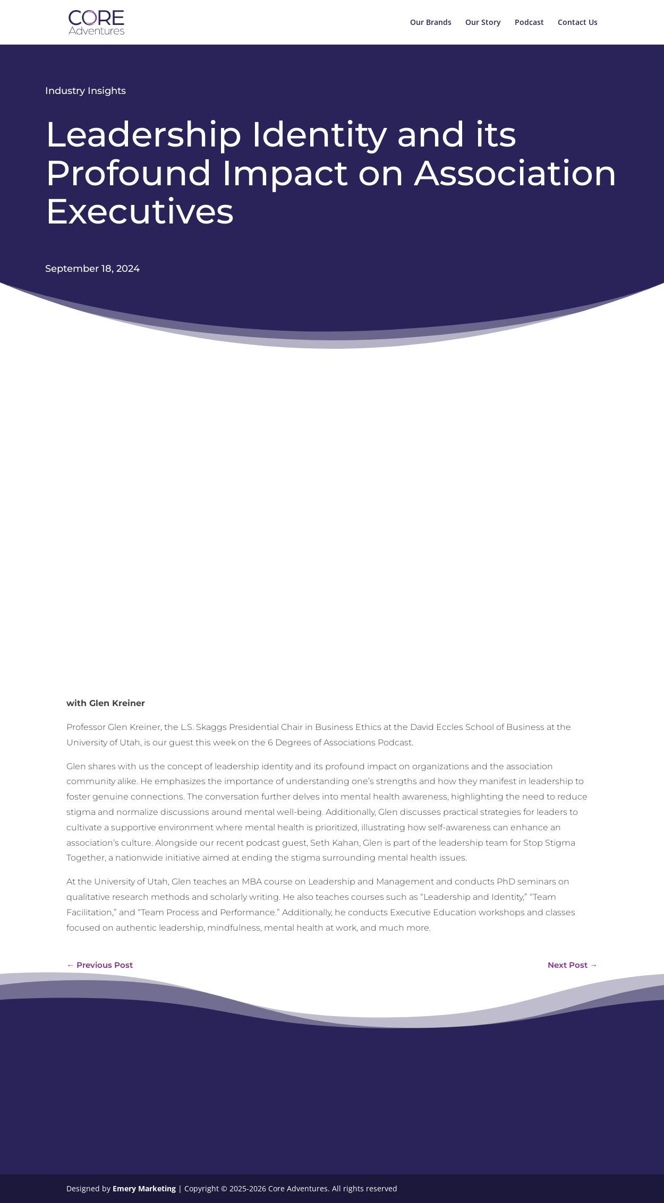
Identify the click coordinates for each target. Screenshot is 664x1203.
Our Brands (431, 23)
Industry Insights (85, 91)
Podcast (529, 23)
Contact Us (578, 23)
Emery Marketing (145, 1188)
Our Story (483, 23)
